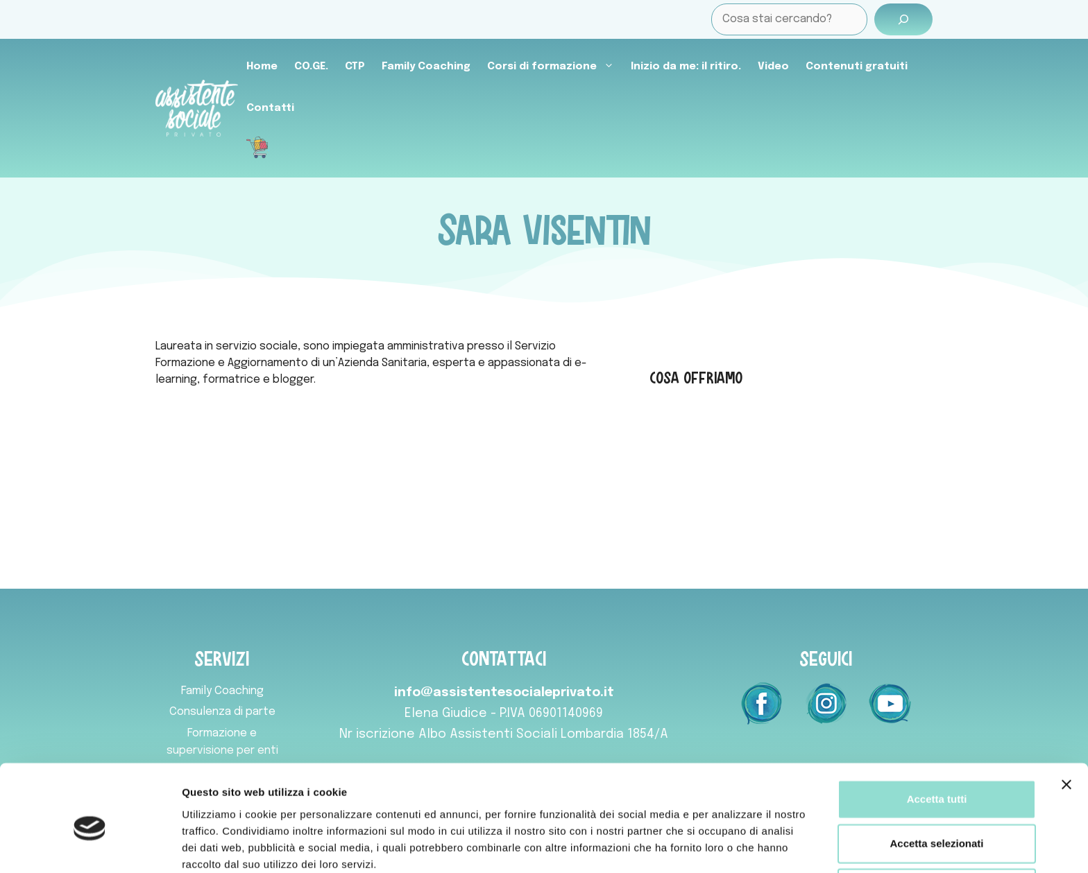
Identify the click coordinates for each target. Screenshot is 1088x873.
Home (262, 66)
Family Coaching (426, 66)
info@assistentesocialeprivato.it (504, 692)
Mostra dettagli (729, 846)
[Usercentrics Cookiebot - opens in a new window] (90, 846)
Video (773, 66)
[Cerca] (903, 19)
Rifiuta (937, 825)
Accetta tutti (937, 736)
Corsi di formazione (554, 66)
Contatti (270, 108)
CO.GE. (311, 66)
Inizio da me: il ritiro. (686, 66)
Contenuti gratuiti (857, 66)
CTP (355, 66)
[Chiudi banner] (1066, 722)
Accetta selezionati (936, 780)
